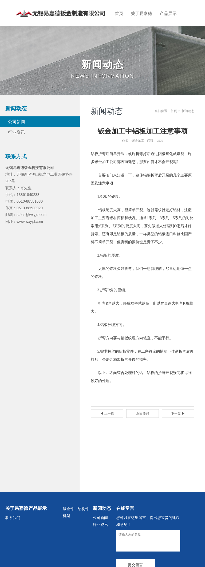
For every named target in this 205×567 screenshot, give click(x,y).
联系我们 (12, 517)
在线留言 (125, 508)
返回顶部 (142, 413)
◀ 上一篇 (107, 413)
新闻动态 (188, 111)
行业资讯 (16, 132)
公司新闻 (16, 121)
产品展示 (168, 13)
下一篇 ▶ (178, 413)
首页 (119, 13)
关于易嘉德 (141, 13)
